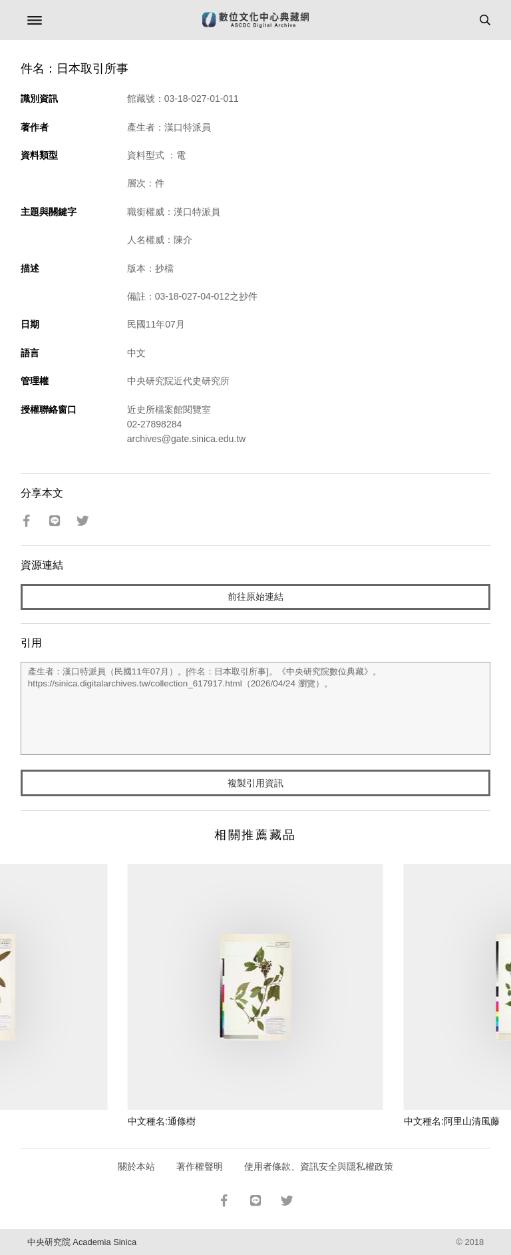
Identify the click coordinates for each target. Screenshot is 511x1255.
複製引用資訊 (255, 783)
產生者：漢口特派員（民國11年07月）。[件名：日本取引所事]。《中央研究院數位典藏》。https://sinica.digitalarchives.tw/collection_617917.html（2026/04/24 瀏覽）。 (256, 708)
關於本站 (136, 1166)
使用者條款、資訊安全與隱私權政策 (318, 1166)
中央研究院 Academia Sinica (81, 1242)
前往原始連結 (255, 596)
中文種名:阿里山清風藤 (452, 1121)
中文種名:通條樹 (162, 1121)
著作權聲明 (199, 1166)
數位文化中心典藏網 (255, 20)
